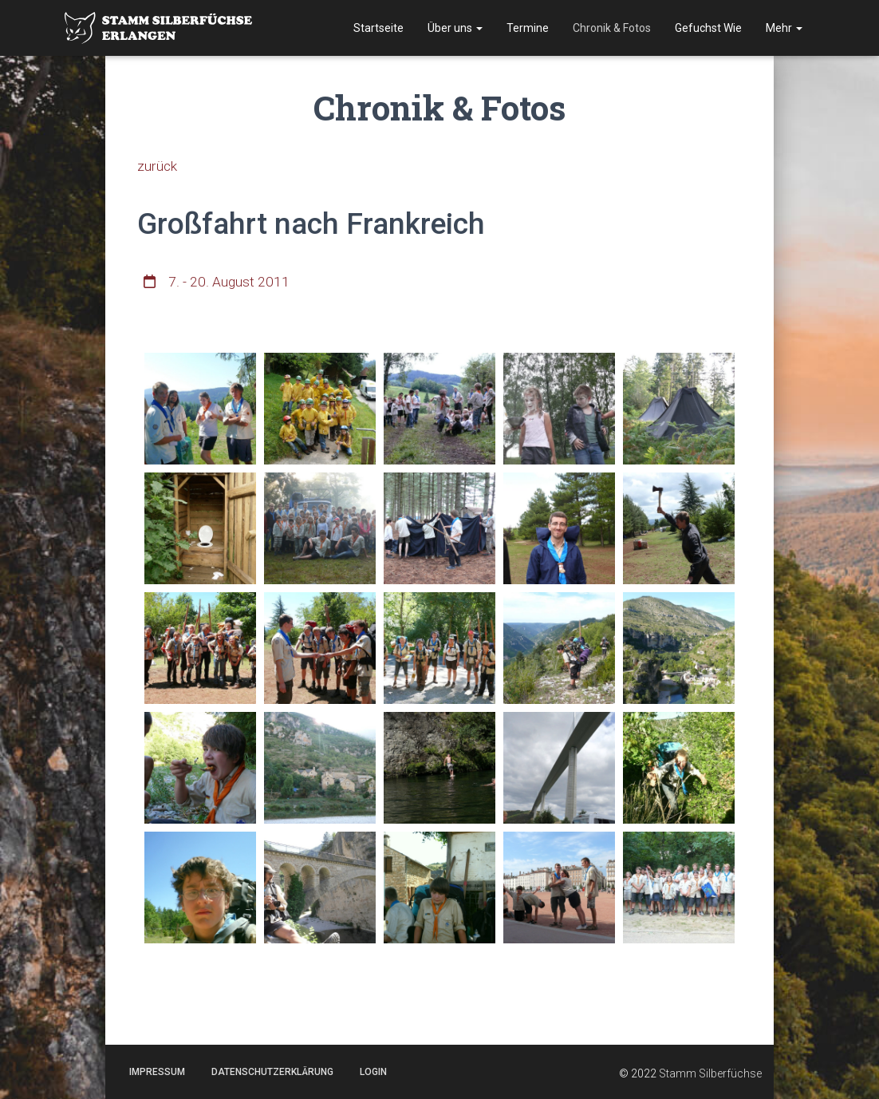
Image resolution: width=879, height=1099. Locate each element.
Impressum (157, 1071)
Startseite (378, 28)
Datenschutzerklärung (272, 1071)
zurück (157, 165)
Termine (528, 28)
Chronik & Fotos (612, 28)
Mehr (784, 28)
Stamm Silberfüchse (710, 1073)
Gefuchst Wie (708, 28)
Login (373, 1071)
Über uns (455, 28)
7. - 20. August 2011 (229, 281)
